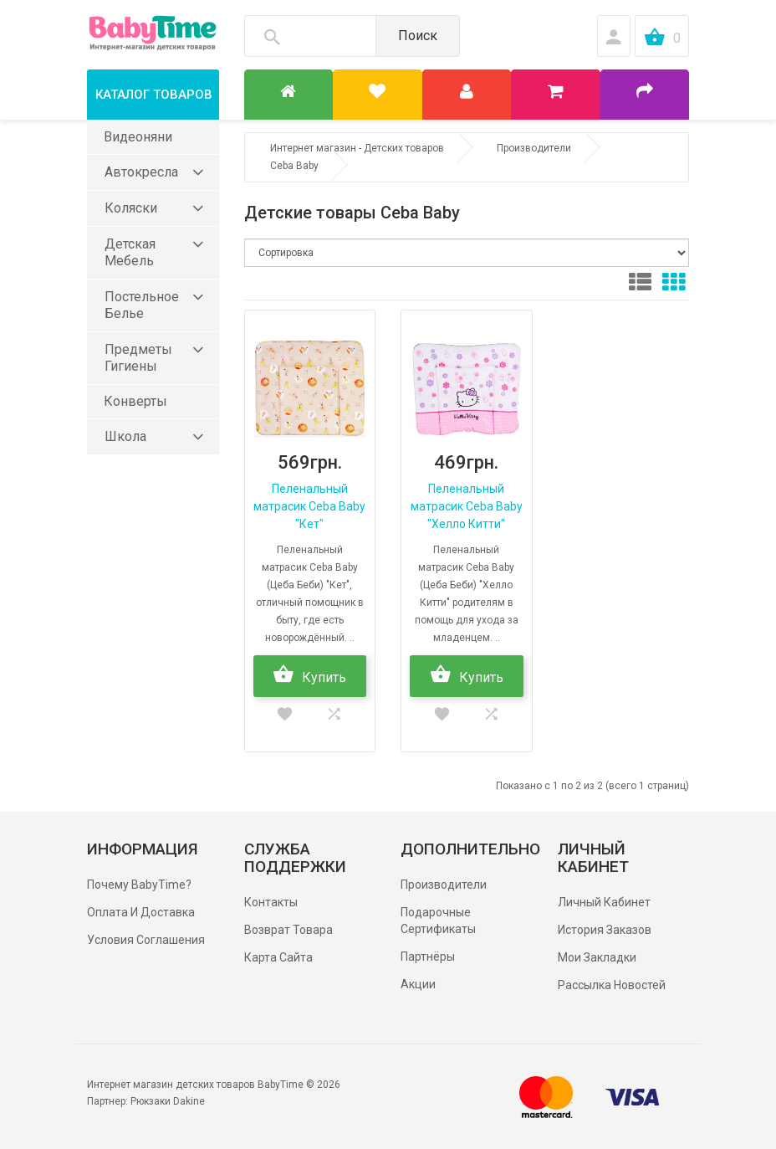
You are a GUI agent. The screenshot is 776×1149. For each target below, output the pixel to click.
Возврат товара (288, 929)
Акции (418, 984)
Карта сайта (278, 957)
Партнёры (428, 956)
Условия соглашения (146, 939)
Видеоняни (138, 137)
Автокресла (141, 172)
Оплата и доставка (141, 912)
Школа (125, 436)
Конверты (135, 401)
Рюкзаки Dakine (167, 1101)
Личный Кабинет (604, 902)
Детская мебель (130, 252)
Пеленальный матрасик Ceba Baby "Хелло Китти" (467, 506)
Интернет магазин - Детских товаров (357, 148)
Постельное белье (142, 305)
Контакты (271, 902)
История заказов (604, 929)
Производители (534, 148)
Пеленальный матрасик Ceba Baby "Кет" (309, 506)
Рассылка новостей (612, 985)
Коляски (131, 208)
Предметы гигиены (138, 357)
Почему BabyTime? (139, 884)
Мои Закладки (597, 957)
